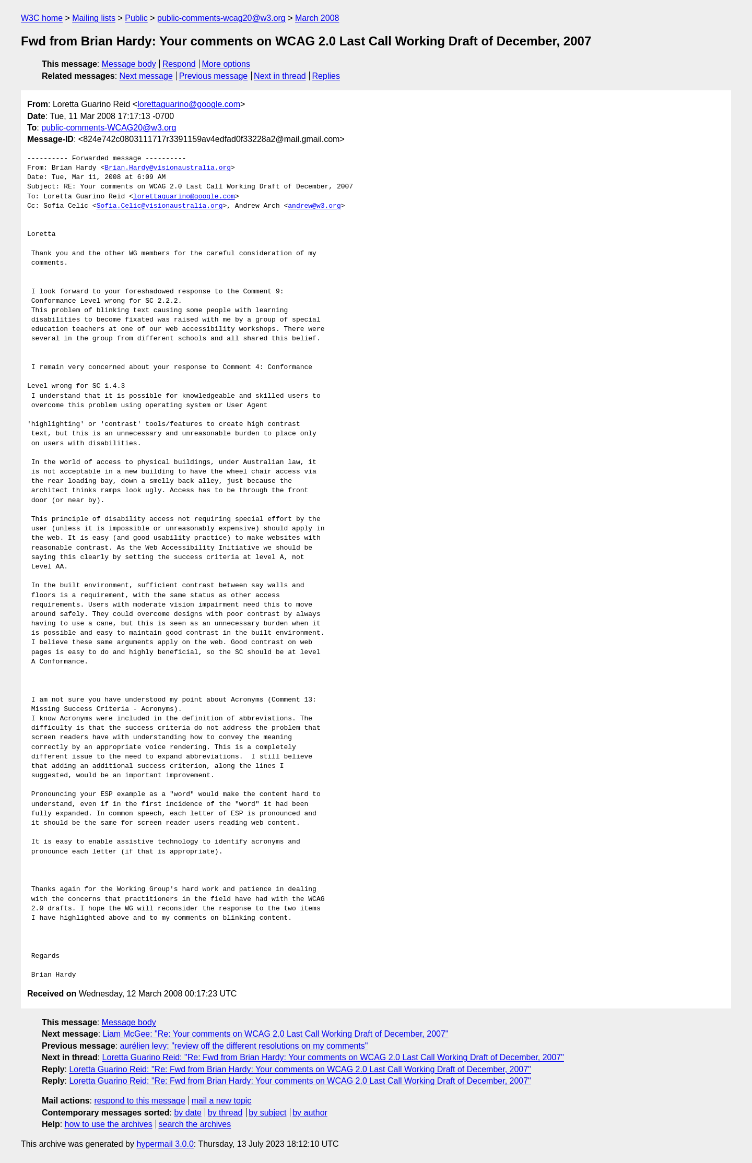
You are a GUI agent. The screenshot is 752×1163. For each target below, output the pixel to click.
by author (309, 1112)
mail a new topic (222, 1100)
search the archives (195, 1124)
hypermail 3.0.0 (164, 1144)
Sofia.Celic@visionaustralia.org (160, 206)
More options (226, 64)
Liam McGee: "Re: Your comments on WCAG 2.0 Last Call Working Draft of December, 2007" (276, 1033)
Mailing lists (93, 18)
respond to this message (139, 1100)
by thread (225, 1112)
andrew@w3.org (314, 206)
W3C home (42, 18)
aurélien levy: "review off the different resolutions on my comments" (244, 1045)
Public (136, 18)
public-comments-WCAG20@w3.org (108, 127)
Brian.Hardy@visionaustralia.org (167, 168)
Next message (146, 76)
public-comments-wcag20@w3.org (221, 18)
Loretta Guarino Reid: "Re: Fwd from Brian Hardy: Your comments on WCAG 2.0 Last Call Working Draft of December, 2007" (333, 1057)
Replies (326, 76)
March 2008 (317, 18)
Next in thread (280, 76)
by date (187, 1112)
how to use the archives (108, 1124)
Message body (129, 64)
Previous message (213, 76)
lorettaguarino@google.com (188, 104)
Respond (179, 64)
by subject (267, 1112)
